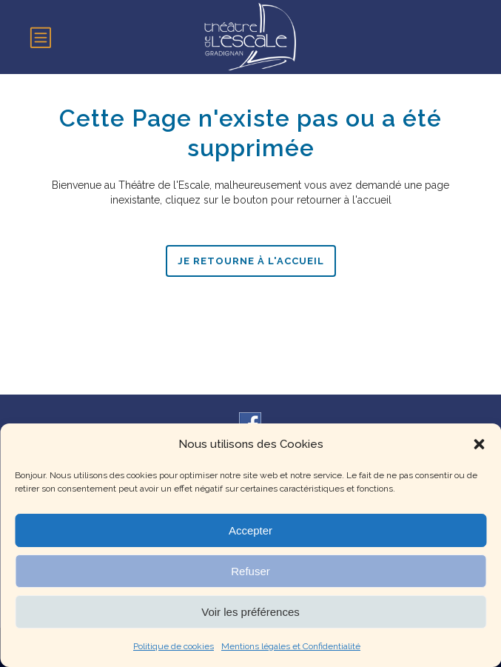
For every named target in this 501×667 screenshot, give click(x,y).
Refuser (250, 571)
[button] (478, 444)
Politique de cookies (173, 646)
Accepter (250, 530)
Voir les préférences (250, 612)
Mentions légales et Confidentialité (290, 646)
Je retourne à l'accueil (251, 261)
